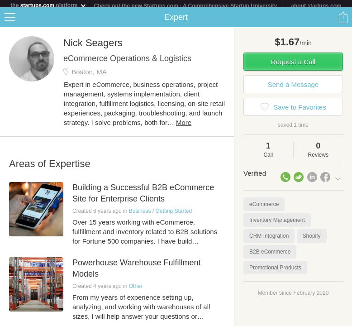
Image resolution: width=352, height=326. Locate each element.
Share (343, 21)
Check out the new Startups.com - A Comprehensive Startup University (185, 6)
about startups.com (316, 6)
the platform (48, 5)
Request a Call (293, 65)
